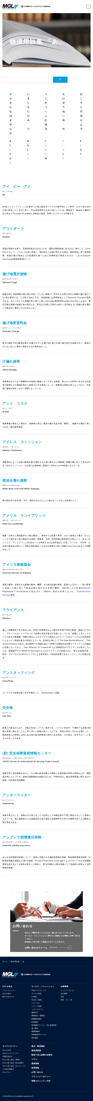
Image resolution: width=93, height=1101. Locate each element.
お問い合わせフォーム (48, 947)
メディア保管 (36, 1006)
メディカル (35, 1003)
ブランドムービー (9, 990)
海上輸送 (34, 1028)
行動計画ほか (7, 1056)
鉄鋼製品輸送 (36, 1019)
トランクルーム (37, 1009)
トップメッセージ (67, 990)
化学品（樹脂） (37, 1000)
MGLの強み (6, 993)
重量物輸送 (35, 1031)
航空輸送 (34, 1038)
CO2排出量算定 (8, 1069)
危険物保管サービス (38, 1034)
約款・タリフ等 (66, 1000)
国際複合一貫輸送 (38, 1016)
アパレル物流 (36, 993)
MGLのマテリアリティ (10, 1053)
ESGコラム (6, 1072)
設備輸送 (34, 1022)
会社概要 (64, 993)
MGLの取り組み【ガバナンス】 (14, 1066)
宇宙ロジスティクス (38, 990)
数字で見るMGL (8, 997)
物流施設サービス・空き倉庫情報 (43, 1025)
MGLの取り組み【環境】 (11, 1059)
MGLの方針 (6, 1050)
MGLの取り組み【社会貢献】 (13, 1063)
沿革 (62, 997)
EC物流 (34, 997)
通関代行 (34, 1012)
